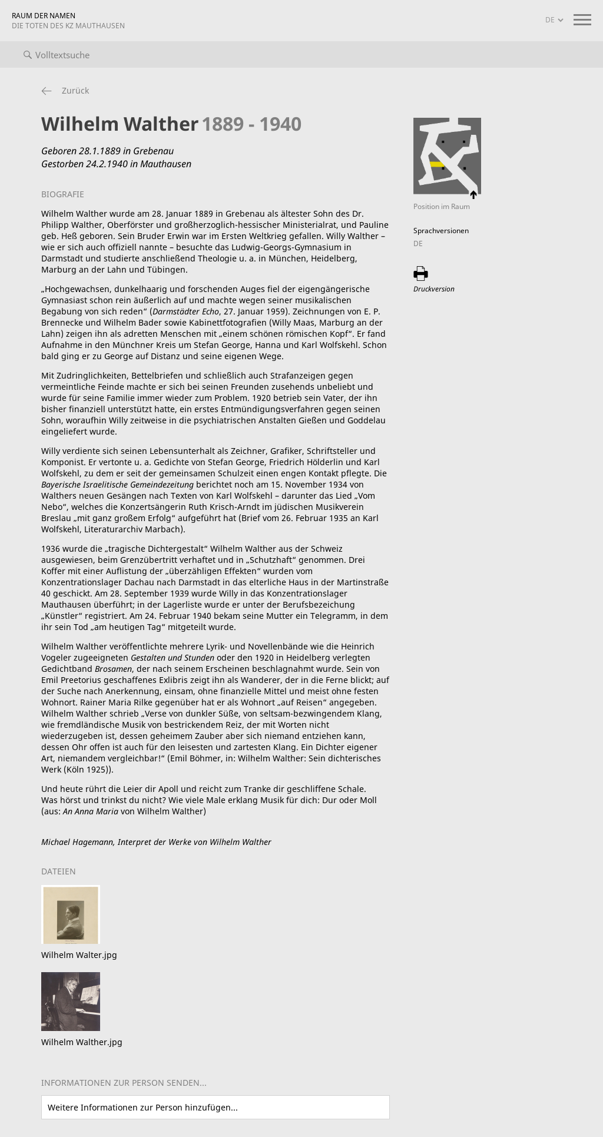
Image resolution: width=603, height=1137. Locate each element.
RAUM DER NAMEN (68, 21)
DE (418, 243)
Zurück (75, 90)
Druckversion (434, 289)
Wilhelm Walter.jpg (79, 954)
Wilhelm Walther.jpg (81, 1042)
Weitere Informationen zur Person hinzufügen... (143, 1107)
